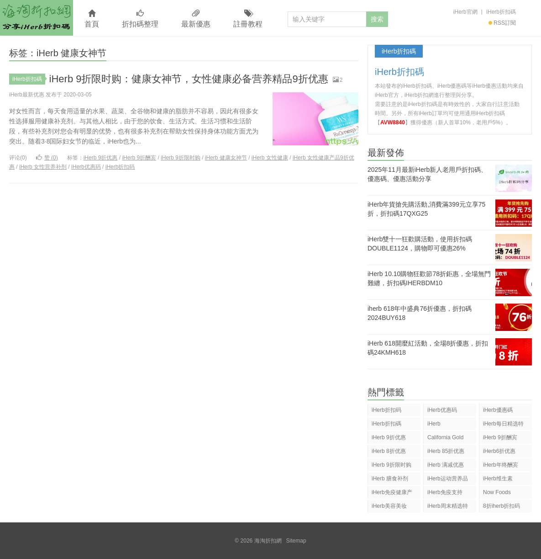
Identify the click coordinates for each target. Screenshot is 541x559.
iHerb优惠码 (86, 167)
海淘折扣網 (36, 18)
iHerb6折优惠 (499, 451)
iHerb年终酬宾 (500, 465)
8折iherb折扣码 (501, 506)
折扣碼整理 (140, 19)
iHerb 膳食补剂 (390, 478)
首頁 (91, 19)
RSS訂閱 (502, 23)
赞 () (47, 157)
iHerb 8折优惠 (389, 451)
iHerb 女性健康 (270, 157)
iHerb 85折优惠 (445, 451)
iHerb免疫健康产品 (392, 494)
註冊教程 (248, 19)
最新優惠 (195, 19)
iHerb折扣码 (120, 167)
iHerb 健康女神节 (226, 157)
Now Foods (497, 492)
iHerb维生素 (498, 478)
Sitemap (296, 541)
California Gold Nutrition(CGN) (445, 439)
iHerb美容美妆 (389, 506)
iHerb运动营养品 (447, 478)
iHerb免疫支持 (444, 492)
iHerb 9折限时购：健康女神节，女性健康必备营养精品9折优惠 (188, 79)
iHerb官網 (465, 12)
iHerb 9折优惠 (101, 157)
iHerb (434, 424)
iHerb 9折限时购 (180, 157)
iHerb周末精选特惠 (447, 507)
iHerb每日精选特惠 (503, 425)
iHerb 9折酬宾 (139, 157)
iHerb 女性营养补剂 (43, 167)
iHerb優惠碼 (498, 410)
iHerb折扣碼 (501, 12)
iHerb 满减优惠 (445, 465)
